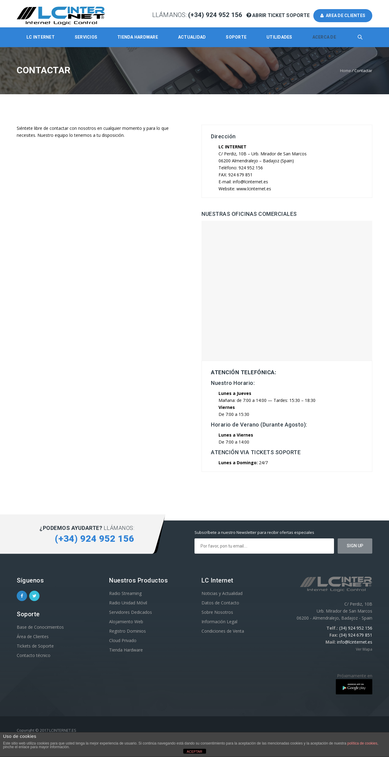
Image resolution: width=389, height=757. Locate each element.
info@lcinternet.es (354, 642)
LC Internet (40, 37)
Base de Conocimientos (40, 627)
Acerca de (324, 37)
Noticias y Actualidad (222, 593)
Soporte (236, 37)
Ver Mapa (364, 649)
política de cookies (362, 743)
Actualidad (192, 37)
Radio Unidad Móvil (128, 603)
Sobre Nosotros (217, 612)
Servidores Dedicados (130, 612)
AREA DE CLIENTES (342, 15)
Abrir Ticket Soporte (278, 15)
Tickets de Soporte (35, 646)
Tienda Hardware (137, 37)
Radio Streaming (125, 593)
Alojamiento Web (126, 621)
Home (345, 70)
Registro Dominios (127, 631)
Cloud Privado (122, 640)
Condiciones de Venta (222, 631)
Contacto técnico (33, 655)
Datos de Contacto (220, 603)
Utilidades (279, 37)
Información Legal (219, 621)
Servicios (86, 37)
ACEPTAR (194, 751)
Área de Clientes (33, 636)
